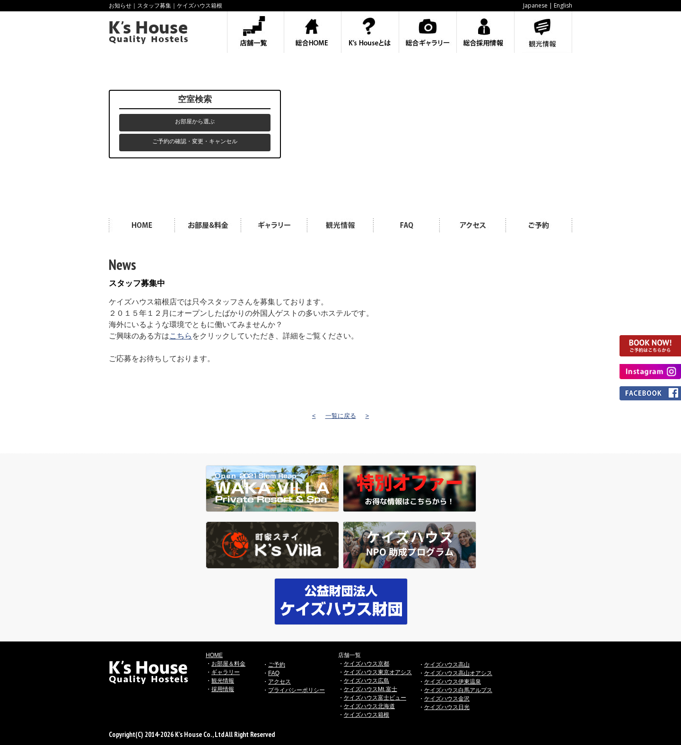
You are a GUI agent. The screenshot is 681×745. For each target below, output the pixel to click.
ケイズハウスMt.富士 (370, 689)
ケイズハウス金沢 (447, 698)
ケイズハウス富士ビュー (375, 697)
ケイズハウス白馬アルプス (458, 690)
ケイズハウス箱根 (366, 714)
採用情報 (222, 689)
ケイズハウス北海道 (369, 706)
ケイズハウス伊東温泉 (452, 681)
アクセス (279, 681)
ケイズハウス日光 (447, 707)
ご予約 (276, 664)
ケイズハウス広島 (366, 680)
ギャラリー (225, 672)
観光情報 (222, 680)
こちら (180, 336)
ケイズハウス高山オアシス (458, 673)
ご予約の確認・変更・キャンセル (194, 141)
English (563, 5)
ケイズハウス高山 (447, 664)
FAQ (273, 673)
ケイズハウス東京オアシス (378, 672)
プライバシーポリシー (296, 690)
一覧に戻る (340, 415)
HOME (214, 655)
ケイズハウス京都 (366, 663)
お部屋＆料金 (228, 663)
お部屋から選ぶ (195, 121)
